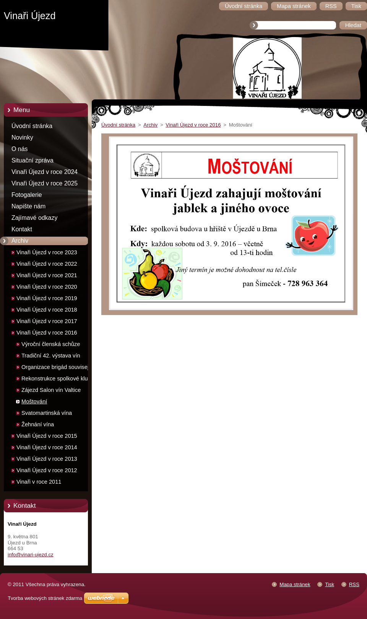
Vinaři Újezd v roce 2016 (46, 333)
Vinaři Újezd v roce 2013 (46, 459)
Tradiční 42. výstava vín (50, 356)
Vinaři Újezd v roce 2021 (46, 275)
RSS (354, 584)
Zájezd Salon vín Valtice (51, 390)
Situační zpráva (32, 160)
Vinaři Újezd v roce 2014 (46, 447)
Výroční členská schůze (50, 344)
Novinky (22, 137)
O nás (19, 149)
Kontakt (21, 229)
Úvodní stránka (31, 126)
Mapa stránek (294, 584)
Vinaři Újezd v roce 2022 (46, 264)
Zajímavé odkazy (34, 217)
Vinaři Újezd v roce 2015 (46, 436)
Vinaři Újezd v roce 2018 (46, 310)
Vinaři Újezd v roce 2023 (46, 252)
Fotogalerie (26, 195)
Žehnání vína (37, 424)
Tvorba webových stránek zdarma (45, 598)
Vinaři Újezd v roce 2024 (44, 172)
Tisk (329, 584)
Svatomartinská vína (46, 413)
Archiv (19, 240)
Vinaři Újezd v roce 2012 (46, 470)
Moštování (34, 401)
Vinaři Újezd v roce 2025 (44, 183)
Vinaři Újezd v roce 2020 (46, 287)
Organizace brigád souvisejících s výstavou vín (61, 368)
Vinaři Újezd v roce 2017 (46, 321)
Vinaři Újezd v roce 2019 (46, 298)
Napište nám (28, 206)
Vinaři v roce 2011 (38, 482)
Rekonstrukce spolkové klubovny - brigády (62, 379)
